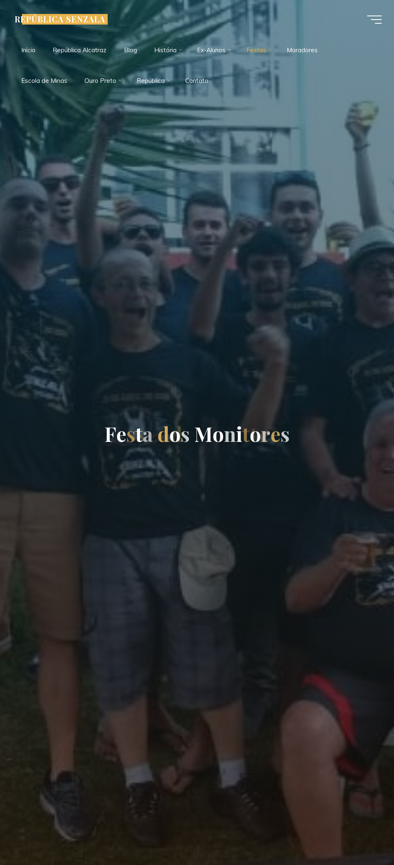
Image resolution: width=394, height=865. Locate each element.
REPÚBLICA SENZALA (60, 19)
